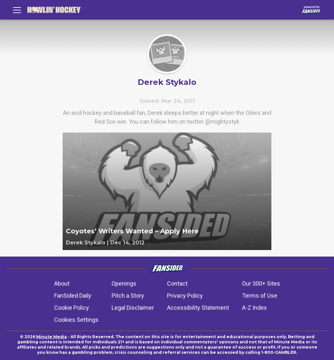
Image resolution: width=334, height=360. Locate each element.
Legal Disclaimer (133, 307)
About (61, 283)
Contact (177, 283)
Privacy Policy (185, 295)
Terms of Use (259, 295)
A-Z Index (254, 307)
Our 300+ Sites (261, 283)
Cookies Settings (76, 319)
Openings (124, 283)
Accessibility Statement (198, 307)
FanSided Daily (72, 295)
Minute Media (51, 336)
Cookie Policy (71, 307)
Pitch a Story (128, 295)
